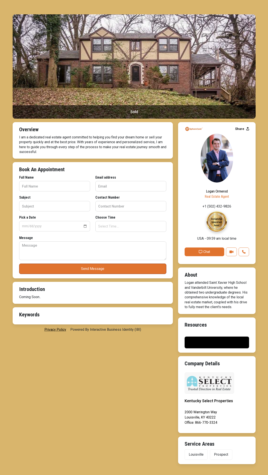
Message (26, 238)
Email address (105, 177)
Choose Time (105, 217)
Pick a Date (27, 217)
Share (242, 129)
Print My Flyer (217, 342)
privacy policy (55, 329)
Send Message (92, 269)
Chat (204, 252)
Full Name (26, 177)
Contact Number (107, 197)
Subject (24, 197)
